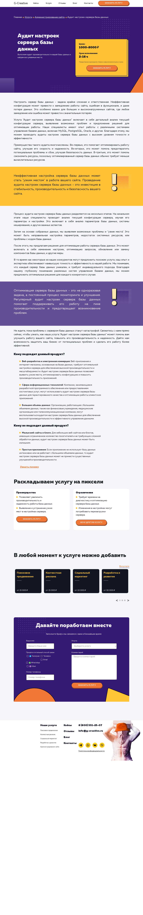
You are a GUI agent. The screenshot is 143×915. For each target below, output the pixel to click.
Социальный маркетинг (48, 738)
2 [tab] (123, 602)
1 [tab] (120, 602)
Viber (32, 666)
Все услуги (124, 566)
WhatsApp (34, 663)
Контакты (88, 3)
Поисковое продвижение (49, 730)
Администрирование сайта (49, 747)
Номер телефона (33, 672)
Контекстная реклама (47, 734)
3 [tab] (125, 602)
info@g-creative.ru (90, 731)
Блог (75, 3)
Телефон (47, 656)
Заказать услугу (114, 3)
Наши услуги (48, 725)
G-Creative (21, 3)
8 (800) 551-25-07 (90, 725)
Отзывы (62, 3)
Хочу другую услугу (91, 522)
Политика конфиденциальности (91, 751)
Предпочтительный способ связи (40, 652)
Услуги (49, 3)
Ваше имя (30, 641)
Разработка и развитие (48, 743)
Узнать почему (29, 467)
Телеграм (34, 656)
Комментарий (77, 652)
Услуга (74, 641)
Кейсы (36, 3)
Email (45, 660)
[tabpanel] (28, 581)
